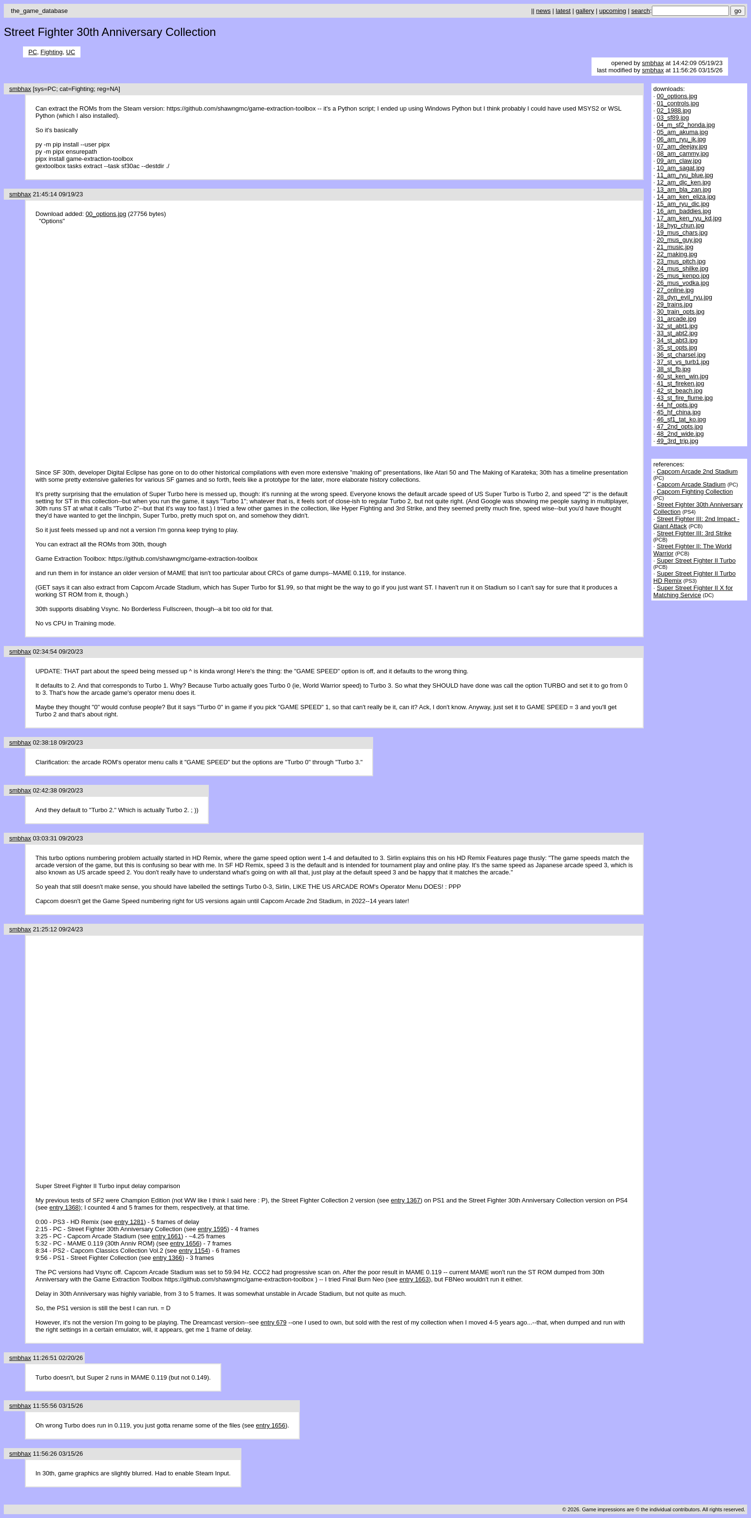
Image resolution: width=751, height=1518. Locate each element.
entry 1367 (405, 1200)
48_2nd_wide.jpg (680, 433)
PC (32, 52)
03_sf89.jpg (673, 117)
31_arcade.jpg (676, 318)
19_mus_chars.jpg (682, 232)
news (543, 10)
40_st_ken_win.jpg (682, 376)
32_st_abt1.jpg (677, 325)
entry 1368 (64, 1207)
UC (70, 52)
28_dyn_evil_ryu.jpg (684, 297)
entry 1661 (166, 1236)
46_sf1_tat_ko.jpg (681, 419)
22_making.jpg (677, 254)
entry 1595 (212, 1229)
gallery (585, 10)
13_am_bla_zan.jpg (684, 189)
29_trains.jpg (674, 304)
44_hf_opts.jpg (677, 404)
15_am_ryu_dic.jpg (683, 203)
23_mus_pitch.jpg (681, 261)
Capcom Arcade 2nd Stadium (697, 471)
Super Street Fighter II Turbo (696, 560)
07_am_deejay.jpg (682, 146)
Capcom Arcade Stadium (691, 484)
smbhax (653, 63)
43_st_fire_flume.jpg (685, 397)
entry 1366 (167, 1257)
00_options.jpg (106, 213)
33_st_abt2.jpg (677, 333)
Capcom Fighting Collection (695, 491)
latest (563, 10)
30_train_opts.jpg (681, 311)
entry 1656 (184, 1243)
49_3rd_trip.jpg (677, 440)
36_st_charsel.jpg (681, 354)
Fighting (52, 52)
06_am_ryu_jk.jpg (681, 139)
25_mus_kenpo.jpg (683, 275)
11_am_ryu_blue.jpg (685, 175)
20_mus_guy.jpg (679, 239)
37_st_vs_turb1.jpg (683, 361)
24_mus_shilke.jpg (682, 268)
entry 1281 (129, 1221)
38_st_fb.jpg (674, 369)
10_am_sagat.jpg (681, 167)
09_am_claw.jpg (679, 160)
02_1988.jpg (674, 110)
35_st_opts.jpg (677, 347)
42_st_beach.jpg (679, 390)
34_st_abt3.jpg (677, 340)
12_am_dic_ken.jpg (684, 182)
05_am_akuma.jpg (682, 132)
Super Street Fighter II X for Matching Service (693, 591)
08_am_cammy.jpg (683, 153)
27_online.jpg (675, 290)
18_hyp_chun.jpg (680, 225)
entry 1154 (193, 1250)
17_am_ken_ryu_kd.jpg (689, 218)
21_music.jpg (675, 246)
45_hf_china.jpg (679, 412)
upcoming (612, 10)
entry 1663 (414, 1279)
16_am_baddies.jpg (684, 211)
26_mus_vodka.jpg (683, 282)
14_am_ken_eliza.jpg (686, 196)
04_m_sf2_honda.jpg (686, 124)
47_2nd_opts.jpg (680, 426)
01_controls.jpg (678, 103)
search (640, 10)
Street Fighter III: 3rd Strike (694, 533)
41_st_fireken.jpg (680, 383)
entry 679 (273, 1322)
